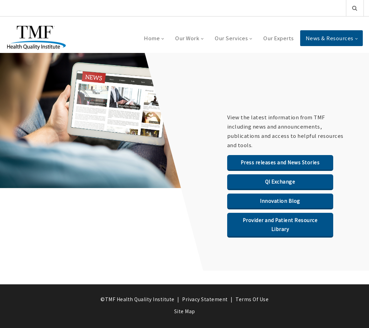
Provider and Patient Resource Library (280, 224)
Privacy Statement (205, 299)
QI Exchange (280, 181)
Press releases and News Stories (280, 162)
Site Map (184, 311)
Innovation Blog (280, 200)
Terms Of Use (251, 299)
